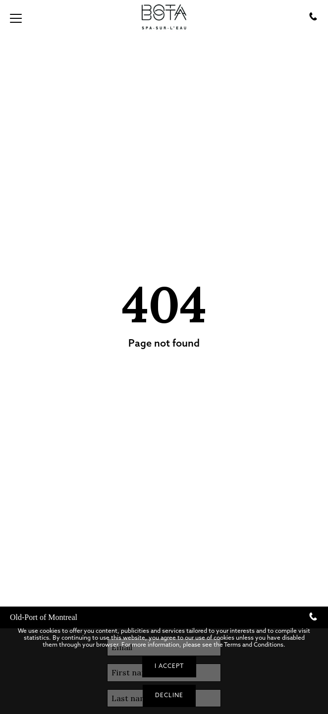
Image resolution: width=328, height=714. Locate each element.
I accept (169, 666)
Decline (169, 695)
